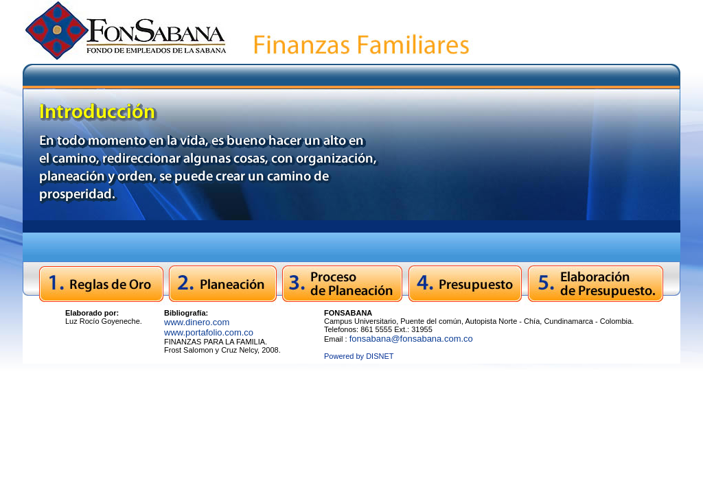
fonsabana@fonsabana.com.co (411, 338)
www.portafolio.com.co (208, 332)
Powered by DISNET (358, 356)
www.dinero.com (196, 322)
